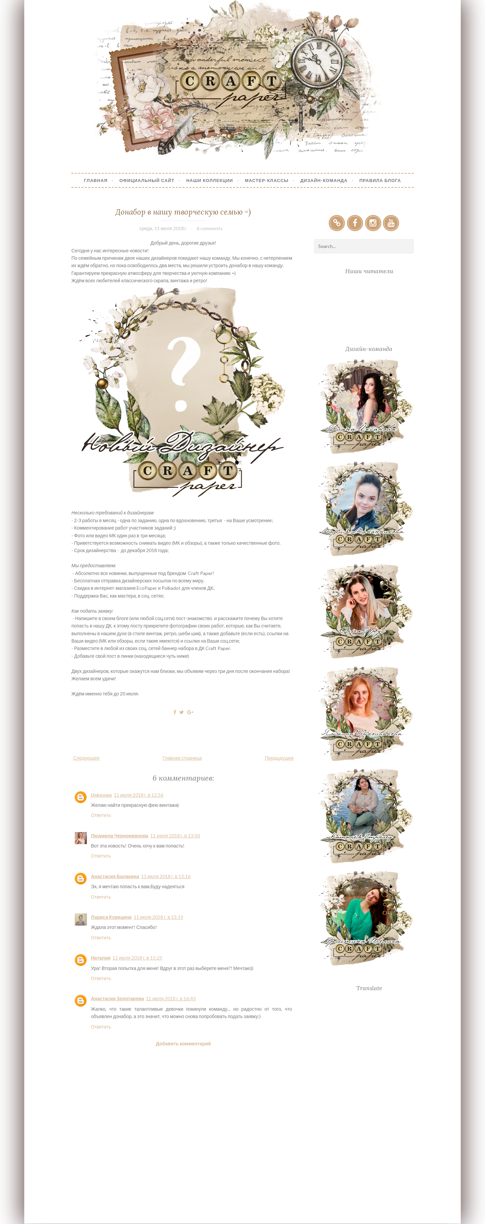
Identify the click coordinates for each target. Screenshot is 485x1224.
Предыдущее (279, 758)
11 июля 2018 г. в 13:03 (175, 835)
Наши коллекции (209, 180)
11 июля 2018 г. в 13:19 (158, 917)
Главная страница (182, 758)
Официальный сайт (146, 180)
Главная (95, 180)
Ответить (101, 815)
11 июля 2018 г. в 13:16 (166, 876)
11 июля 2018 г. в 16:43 (170, 998)
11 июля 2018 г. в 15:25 (137, 958)
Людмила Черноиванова (119, 835)
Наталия (100, 958)
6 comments (210, 228)
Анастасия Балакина (115, 876)
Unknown (101, 795)
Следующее (86, 758)
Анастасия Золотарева (117, 998)
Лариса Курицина (111, 917)
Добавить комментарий (183, 1043)
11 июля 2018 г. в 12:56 (138, 795)
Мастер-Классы (267, 180)
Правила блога (380, 180)
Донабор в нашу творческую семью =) (183, 212)
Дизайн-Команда (324, 180)
